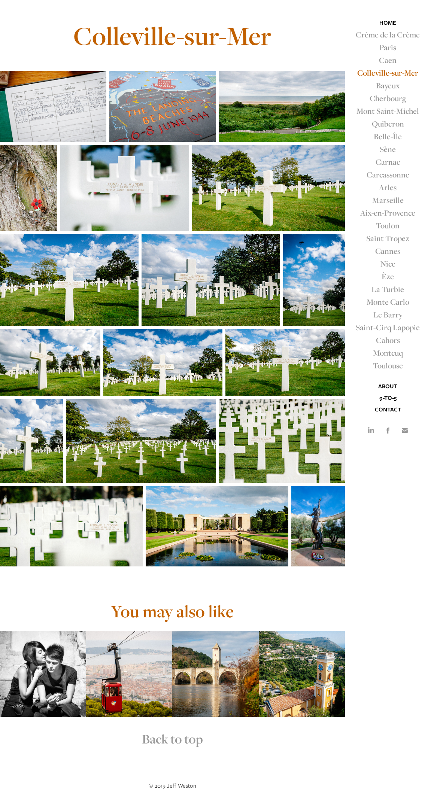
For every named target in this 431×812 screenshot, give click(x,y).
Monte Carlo (388, 301)
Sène (388, 149)
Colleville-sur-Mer (387, 72)
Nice (387, 263)
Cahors (388, 340)
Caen (388, 60)
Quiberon (388, 123)
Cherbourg (388, 98)
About (387, 386)
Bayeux (388, 85)
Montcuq (388, 352)
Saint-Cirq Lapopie (388, 327)
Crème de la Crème (388, 34)
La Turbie (387, 289)
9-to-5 (388, 398)
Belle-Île (388, 136)
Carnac (388, 161)
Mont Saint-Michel (387, 111)
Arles (388, 187)
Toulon (388, 225)
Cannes (387, 251)
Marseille (388, 200)
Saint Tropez (387, 238)
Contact (388, 409)
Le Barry (388, 314)
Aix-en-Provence (387, 212)
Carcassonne (388, 174)
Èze (388, 276)
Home (387, 23)
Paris (387, 47)
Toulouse (388, 365)
